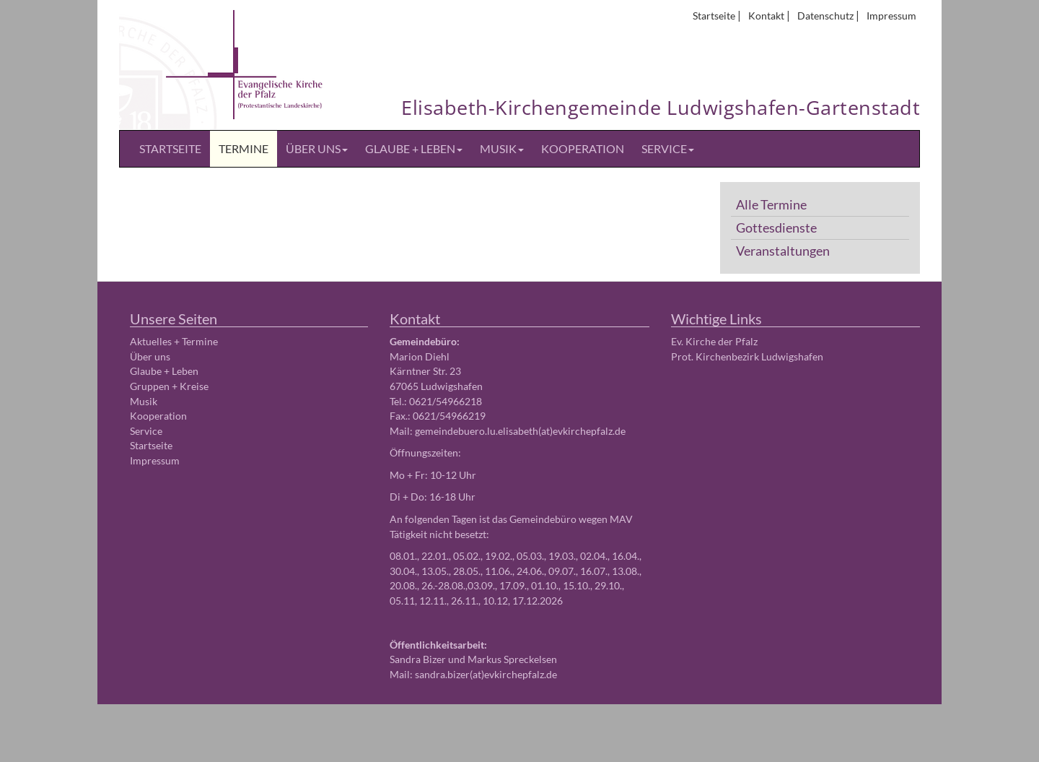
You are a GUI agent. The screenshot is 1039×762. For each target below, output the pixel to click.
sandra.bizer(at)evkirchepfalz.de (486, 674)
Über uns (317, 148)
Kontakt (766, 15)
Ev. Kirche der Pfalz (714, 341)
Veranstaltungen (783, 251)
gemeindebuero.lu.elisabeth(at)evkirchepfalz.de (520, 431)
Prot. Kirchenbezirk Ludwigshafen (747, 356)
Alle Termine (771, 204)
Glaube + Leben (413, 148)
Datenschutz (825, 15)
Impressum (891, 15)
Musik (502, 148)
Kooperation (582, 148)
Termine (243, 148)
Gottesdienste (776, 227)
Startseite (714, 15)
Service (667, 148)
